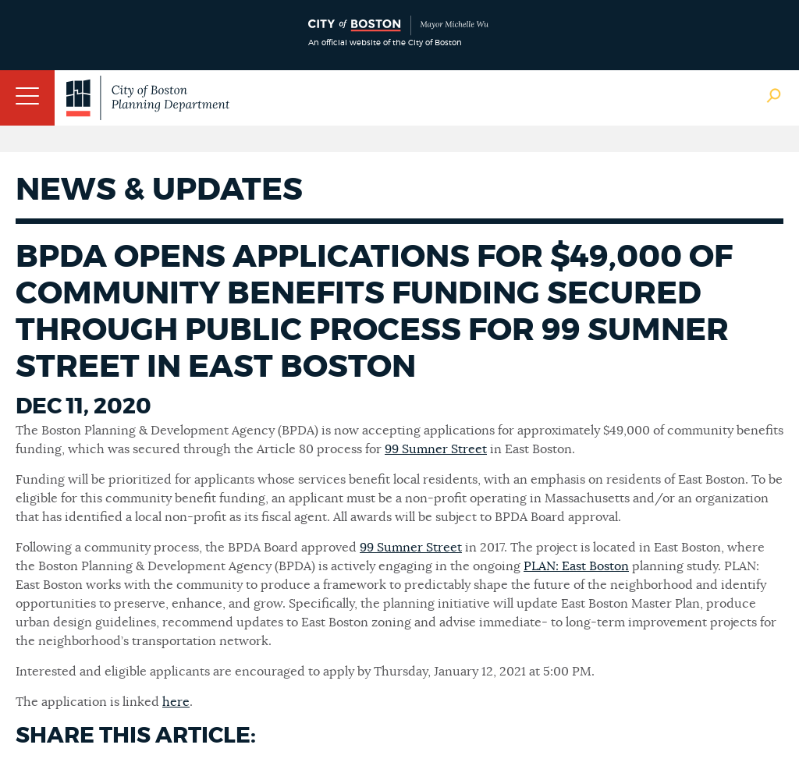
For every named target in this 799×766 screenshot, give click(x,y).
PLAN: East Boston (576, 566)
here (176, 702)
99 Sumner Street (436, 449)
